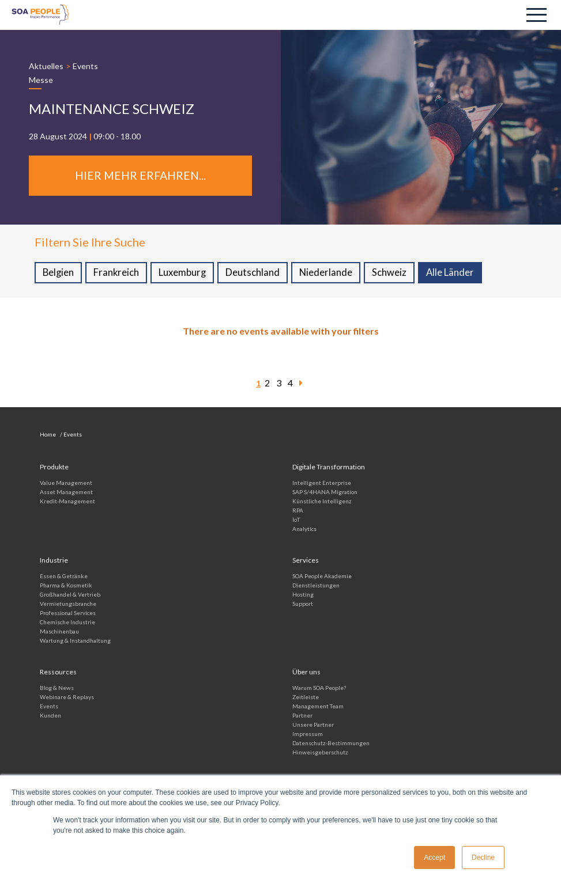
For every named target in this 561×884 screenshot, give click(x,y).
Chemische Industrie (67, 623)
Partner (302, 716)
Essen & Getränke (64, 577)
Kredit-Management (67, 502)
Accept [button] (434, 857)
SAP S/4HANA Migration (324, 493)
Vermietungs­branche (68, 604)
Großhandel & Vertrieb (70, 595)
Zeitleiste (305, 698)
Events (85, 66)
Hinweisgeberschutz (320, 753)
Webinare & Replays (67, 698)
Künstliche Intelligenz (322, 502)
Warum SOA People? (319, 688)
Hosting (303, 595)
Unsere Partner (313, 725)
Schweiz (391, 274)
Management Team (318, 707)
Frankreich (117, 274)
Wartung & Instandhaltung (75, 641)
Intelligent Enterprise (321, 483)
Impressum (307, 734)
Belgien (59, 274)
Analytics (304, 529)
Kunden (50, 716)
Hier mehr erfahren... (140, 176)
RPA (297, 511)
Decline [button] (483, 857)
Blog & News (57, 688)
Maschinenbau (59, 632)
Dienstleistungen (316, 586)
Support (302, 604)
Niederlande (328, 274)
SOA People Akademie (322, 577)
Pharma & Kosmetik (66, 586)
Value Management (66, 483)
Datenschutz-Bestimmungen (331, 744)
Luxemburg (184, 274)
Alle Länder (452, 274)
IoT (296, 520)
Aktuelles (46, 66)
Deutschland (254, 274)
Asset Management (66, 493)
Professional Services (68, 613)
